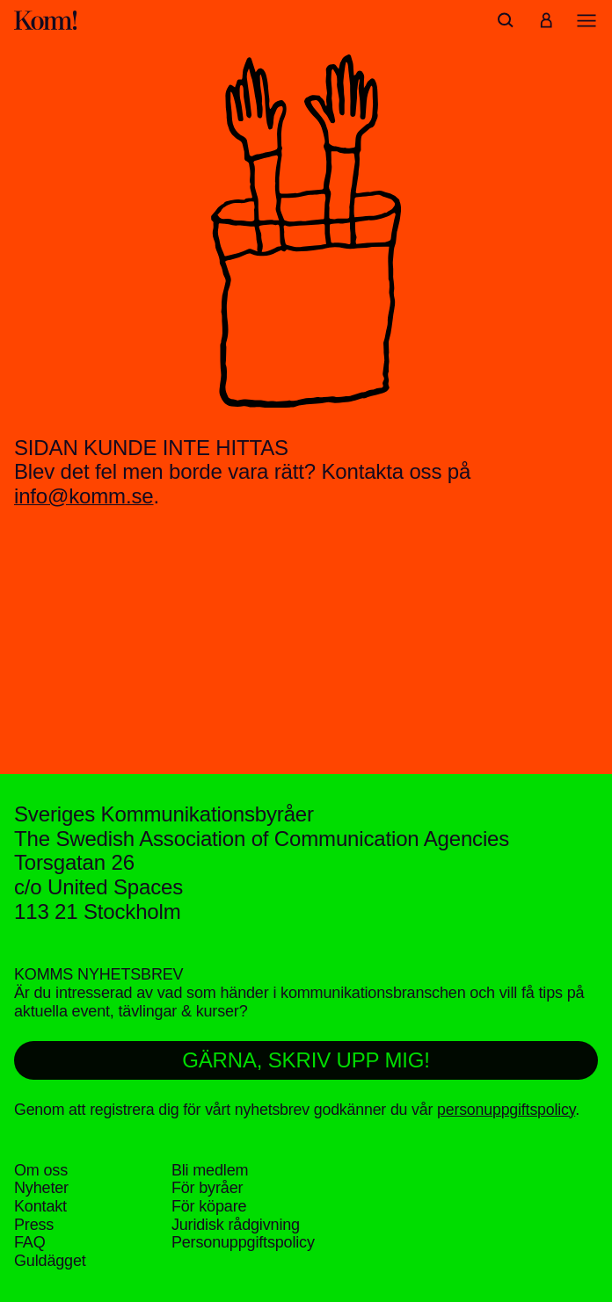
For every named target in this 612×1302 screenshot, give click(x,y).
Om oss (41, 1170)
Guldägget (50, 1260)
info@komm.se (84, 496)
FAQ (30, 1242)
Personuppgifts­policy (243, 1242)
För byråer (207, 1188)
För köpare (208, 1206)
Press (34, 1224)
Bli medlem (209, 1170)
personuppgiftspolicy (506, 1109)
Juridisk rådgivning (235, 1224)
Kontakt (40, 1206)
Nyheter (41, 1188)
